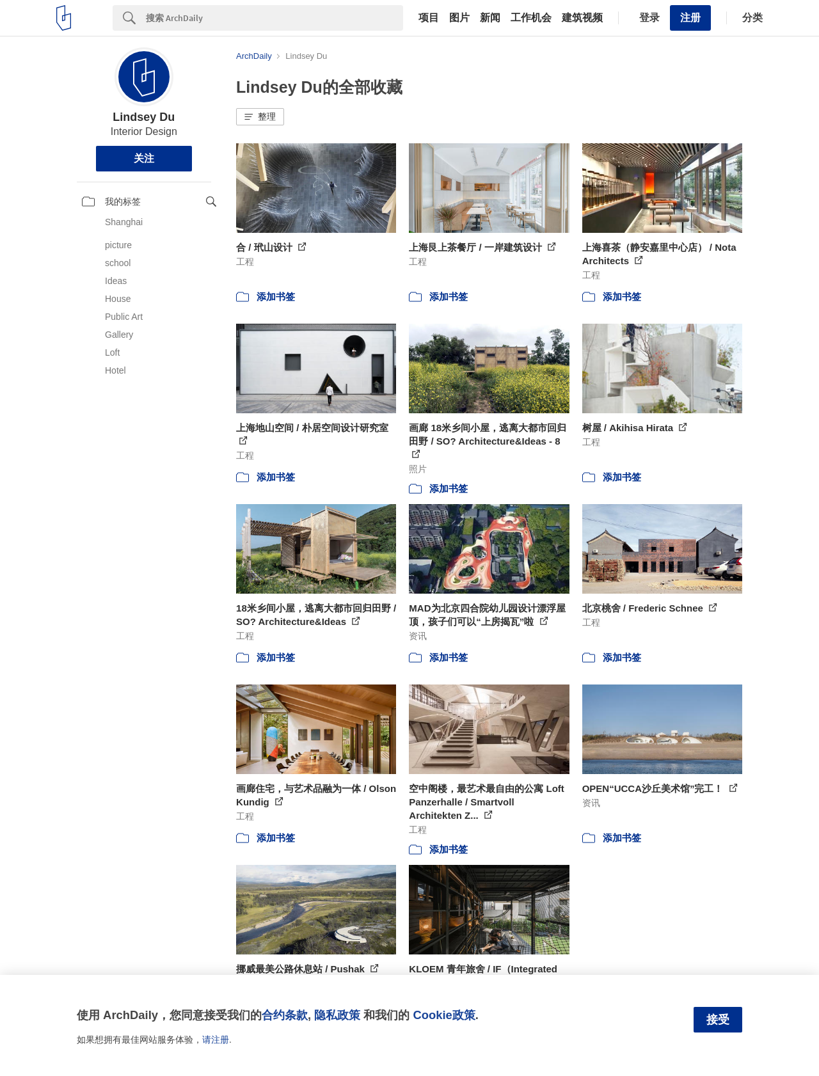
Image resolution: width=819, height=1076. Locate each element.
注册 (690, 17)
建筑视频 (582, 18)
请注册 (215, 1039)
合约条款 (285, 1015)
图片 (459, 18)
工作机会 (531, 18)
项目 (428, 18)
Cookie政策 (444, 1015)
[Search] (274, 18)
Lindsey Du (144, 117)
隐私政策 (337, 1015)
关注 (144, 158)
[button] (260, 117)
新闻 (490, 18)
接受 (717, 1019)
